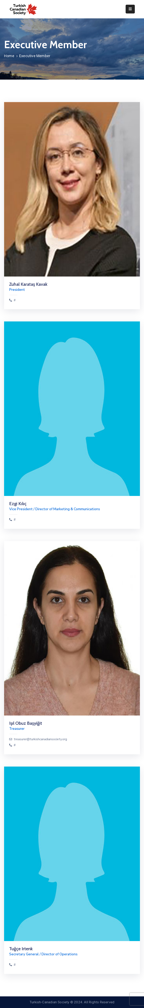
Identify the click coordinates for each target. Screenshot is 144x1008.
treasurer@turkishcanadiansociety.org (40, 739)
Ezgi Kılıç (18, 503)
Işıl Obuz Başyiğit (25, 723)
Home (9, 56)
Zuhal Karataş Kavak (28, 284)
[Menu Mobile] (130, 9)
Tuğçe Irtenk (21, 948)
